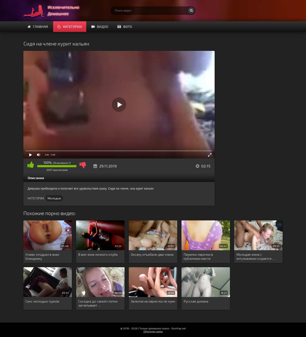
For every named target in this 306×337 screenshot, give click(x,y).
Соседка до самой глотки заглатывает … (98, 303)
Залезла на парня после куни (153, 301)
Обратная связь (153, 331)
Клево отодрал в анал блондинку (42, 256)
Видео (99, 26)
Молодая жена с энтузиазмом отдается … (255, 256)
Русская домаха (196, 301)
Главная (38, 26)
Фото (125, 26)
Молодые (54, 198)
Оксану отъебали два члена (152, 254)
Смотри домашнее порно (55, 10)
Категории (69, 26)
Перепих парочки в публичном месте (198, 256)
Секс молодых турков (42, 301)
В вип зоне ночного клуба (98, 254)
